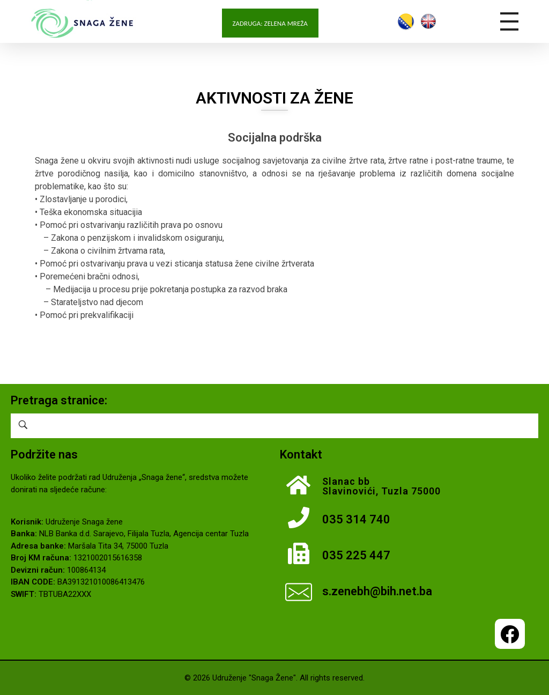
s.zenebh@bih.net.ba (377, 591)
